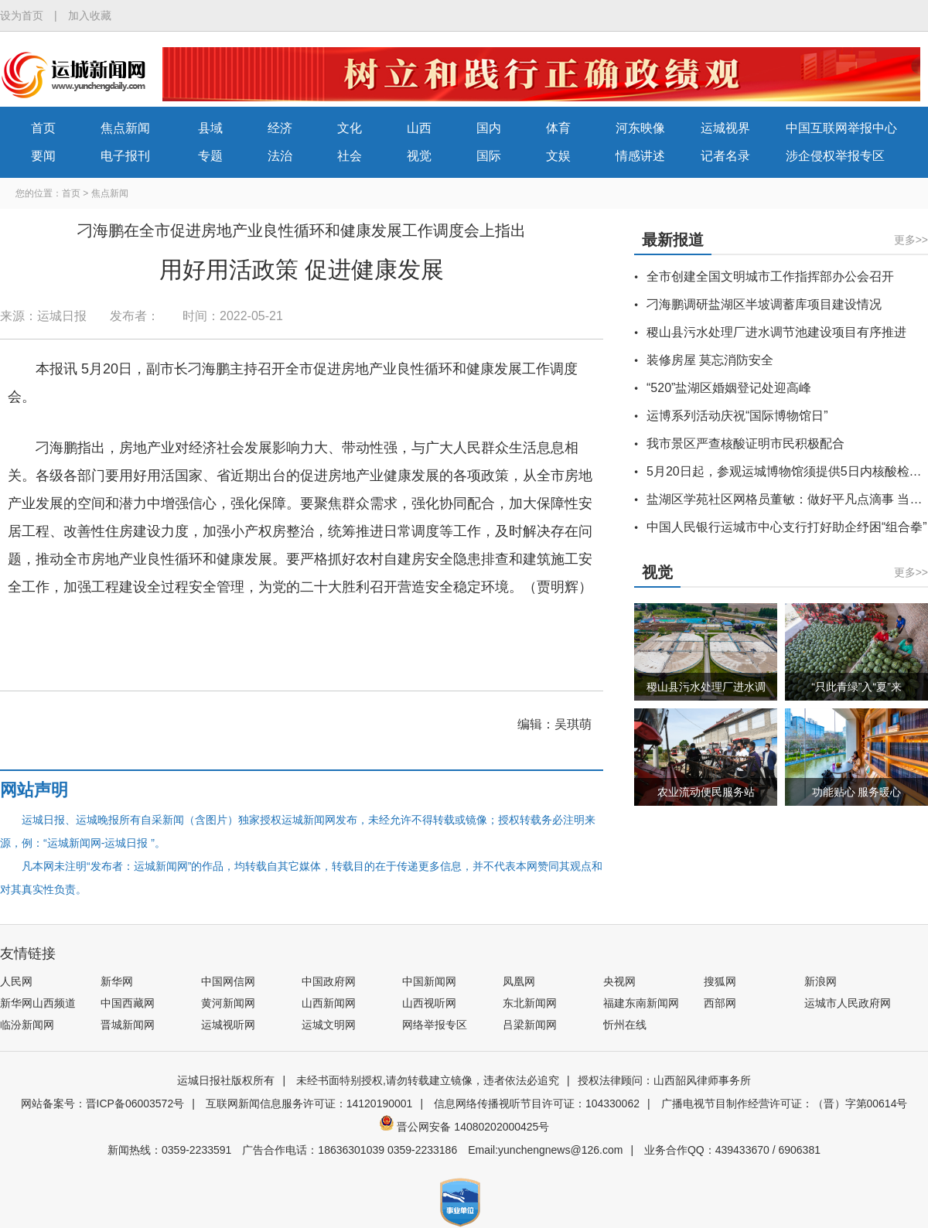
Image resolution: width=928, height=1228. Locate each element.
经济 (280, 128)
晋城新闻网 (128, 1024)
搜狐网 (720, 981)
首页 (43, 128)
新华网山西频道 (38, 1003)
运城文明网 (329, 1024)
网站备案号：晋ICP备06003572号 (103, 1103)
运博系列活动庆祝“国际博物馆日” (737, 415)
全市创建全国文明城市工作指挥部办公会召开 (770, 276)
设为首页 (21, 15)
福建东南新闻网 (641, 1003)
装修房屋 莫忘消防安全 (710, 360)
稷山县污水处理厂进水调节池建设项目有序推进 (776, 332)
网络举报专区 (434, 1024)
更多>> (911, 240)
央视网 (619, 981)
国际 (488, 155)
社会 (349, 155)
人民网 (16, 981)
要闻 (43, 155)
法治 (280, 155)
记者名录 (725, 155)
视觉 (419, 155)
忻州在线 (625, 1024)
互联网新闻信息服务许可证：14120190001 (309, 1103)
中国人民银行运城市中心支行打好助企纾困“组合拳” (787, 527)
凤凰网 (519, 981)
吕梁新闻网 (530, 1024)
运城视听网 (228, 1024)
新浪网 (820, 981)
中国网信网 (228, 981)
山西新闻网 (329, 1003)
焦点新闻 (125, 128)
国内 (488, 128)
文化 (349, 128)
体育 (558, 128)
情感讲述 (640, 155)
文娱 (558, 155)
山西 (419, 128)
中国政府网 (329, 981)
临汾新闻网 (27, 1024)
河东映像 (640, 128)
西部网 (720, 1003)
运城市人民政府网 (847, 1003)
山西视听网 (429, 1003)
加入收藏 (89, 15)
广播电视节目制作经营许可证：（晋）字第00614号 (784, 1103)
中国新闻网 (429, 981)
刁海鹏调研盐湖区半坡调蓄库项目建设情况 (764, 304)
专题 (210, 155)
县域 (210, 128)
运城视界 (725, 128)
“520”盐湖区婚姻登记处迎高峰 (729, 387)
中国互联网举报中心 (841, 128)
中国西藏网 (128, 1003)
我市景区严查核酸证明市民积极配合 (745, 443)
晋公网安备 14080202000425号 (464, 1127)
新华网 (117, 981)
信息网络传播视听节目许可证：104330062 (537, 1103)
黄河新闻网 (228, 1003)
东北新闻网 (530, 1003)
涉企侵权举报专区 (835, 155)
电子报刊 (125, 155)
